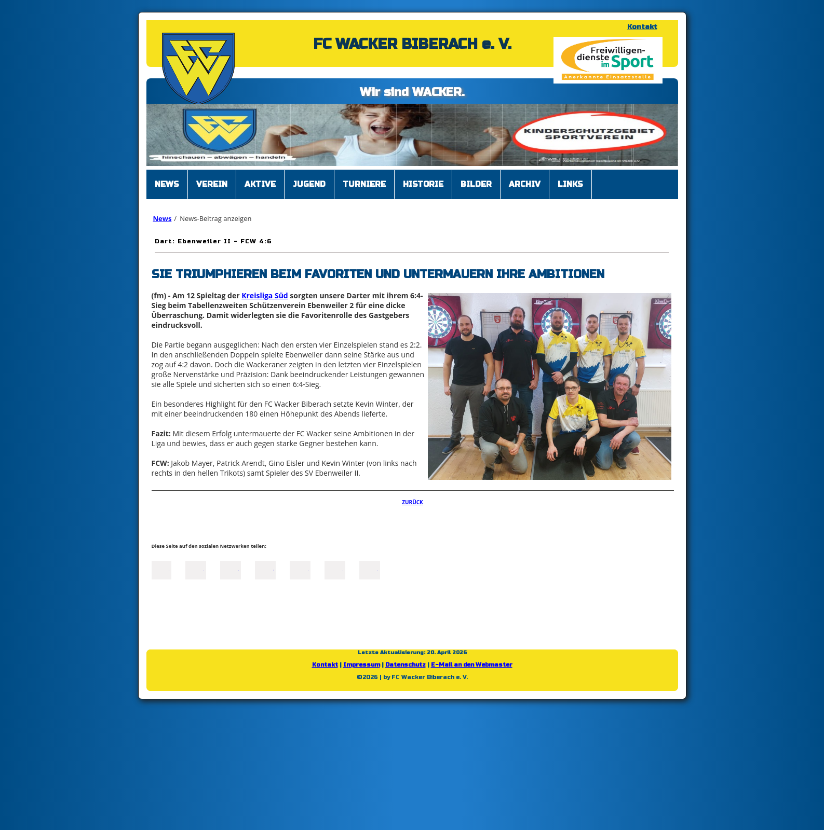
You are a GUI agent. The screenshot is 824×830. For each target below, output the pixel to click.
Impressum (361, 664)
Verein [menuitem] (211, 184)
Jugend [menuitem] (309, 184)
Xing (265, 569)
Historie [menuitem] (423, 184)
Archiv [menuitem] (525, 184)
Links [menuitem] (570, 184)
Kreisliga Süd (264, 295)
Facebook (161, 569)
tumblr (335, 569)
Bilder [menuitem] (476, 184)
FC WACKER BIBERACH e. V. (412, 44)
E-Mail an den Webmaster (471, 664)
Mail (300, 569)
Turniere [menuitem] (364, 184)
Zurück (412, 502)
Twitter (195, 569)
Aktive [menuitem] (260, 184)
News (162, 218)
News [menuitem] (167, 184)
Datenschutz (405, 664)
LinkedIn (230, 569)
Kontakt (642, 27)
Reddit (369, 569)
